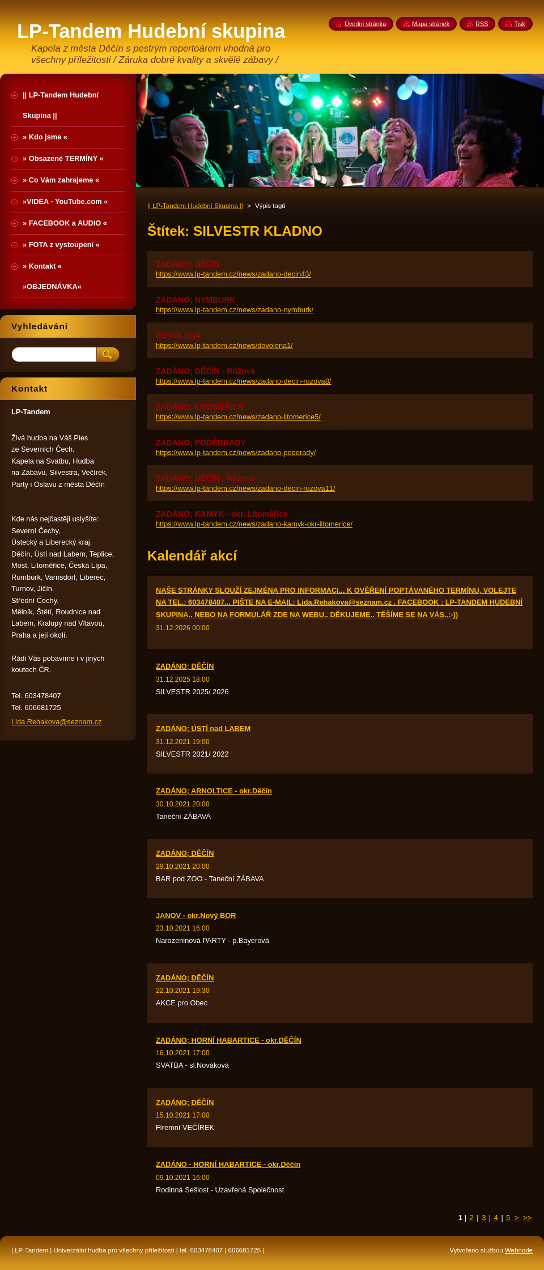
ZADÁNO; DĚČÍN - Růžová (205, 371)
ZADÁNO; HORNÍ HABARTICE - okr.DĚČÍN (228, 1040)
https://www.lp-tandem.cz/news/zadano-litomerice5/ (238, 417)
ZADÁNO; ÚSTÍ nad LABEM (203, 728)
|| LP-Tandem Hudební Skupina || (195, 205)
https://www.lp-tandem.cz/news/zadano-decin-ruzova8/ (243, 381)
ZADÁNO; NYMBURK (196, 299)
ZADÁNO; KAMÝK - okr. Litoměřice (222, 514)
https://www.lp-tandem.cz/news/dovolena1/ (224, 345)
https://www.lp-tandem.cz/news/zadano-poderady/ (236, 452)
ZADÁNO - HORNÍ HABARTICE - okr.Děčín (228, 1164)
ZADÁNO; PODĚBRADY (201, 442)
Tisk (519, 23)
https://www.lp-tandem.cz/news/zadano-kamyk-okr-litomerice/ (254, 524)
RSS (481, 23)
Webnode (519, 1250)
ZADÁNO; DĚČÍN (188, 264)
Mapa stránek (430, 23)
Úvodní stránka (365, 23)
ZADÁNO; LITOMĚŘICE (200, 406)
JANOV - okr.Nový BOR (196, 915)
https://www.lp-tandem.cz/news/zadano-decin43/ (233, 274)
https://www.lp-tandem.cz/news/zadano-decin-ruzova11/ (245, 488)
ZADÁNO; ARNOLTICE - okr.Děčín (214, 791)
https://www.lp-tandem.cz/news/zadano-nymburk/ (234, 309)
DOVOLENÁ (178, 335)
